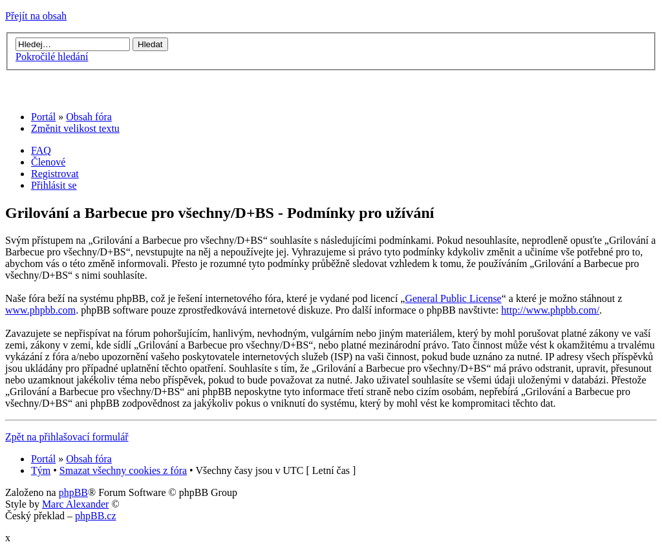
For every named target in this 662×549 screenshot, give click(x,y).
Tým (40, 470)
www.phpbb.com (40, 310)
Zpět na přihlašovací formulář (67, 436)
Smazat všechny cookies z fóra (123, 470)
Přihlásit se (54, 185)
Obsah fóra (89, 116)
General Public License (453, 298)
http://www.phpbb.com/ (550, 310)
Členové (48, 161)
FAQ (41, 150)
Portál (43, 116)
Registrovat (55, 173)
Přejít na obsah (36, 15)
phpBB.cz (95, 515)
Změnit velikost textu (75, 128)
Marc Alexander (75, 504)
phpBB (73, 492)
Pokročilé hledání (52, 56)
